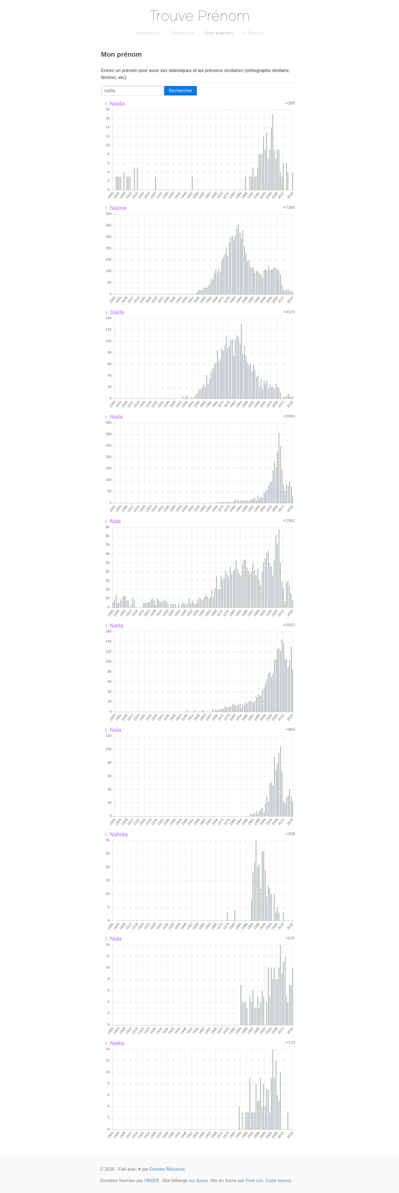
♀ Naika (114, 1043)
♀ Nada (113, 625)
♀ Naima (115, 208)
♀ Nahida (116, 834)
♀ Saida (114, 312)
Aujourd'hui (148, 33)
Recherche (183, 33)
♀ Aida (112, 521)
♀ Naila (113, 417)
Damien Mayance (167, 1169)
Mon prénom (219, 33)
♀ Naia (113, 730)
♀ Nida (113, 939)
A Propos (253, 33)
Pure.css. (254, 1180)
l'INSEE (152, 1180)
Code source (278, 1180)
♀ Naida (114, 103)
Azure (202, 1180)
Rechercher (180, 90)
